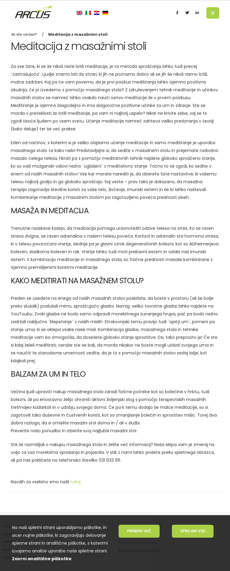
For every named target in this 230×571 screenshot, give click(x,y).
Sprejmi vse (192, 530)
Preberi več (139, 530)
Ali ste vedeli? (24, 34)
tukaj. (75, 482)
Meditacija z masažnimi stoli (78, 34)
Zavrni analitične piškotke (42, 559)
